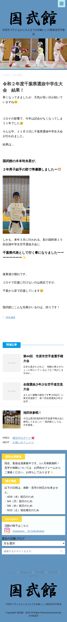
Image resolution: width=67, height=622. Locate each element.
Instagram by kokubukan (28, 531)
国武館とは (25, 572)
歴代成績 (40, 572)
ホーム (12, 572)
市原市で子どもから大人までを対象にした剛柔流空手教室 (33, 604)
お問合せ (33, 576)
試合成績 (10, 317)
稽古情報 (53, 572)
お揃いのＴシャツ (23, 442)
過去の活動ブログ (13, 538)
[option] (33, 53)
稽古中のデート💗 (24, 437)
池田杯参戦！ (32, 412)
